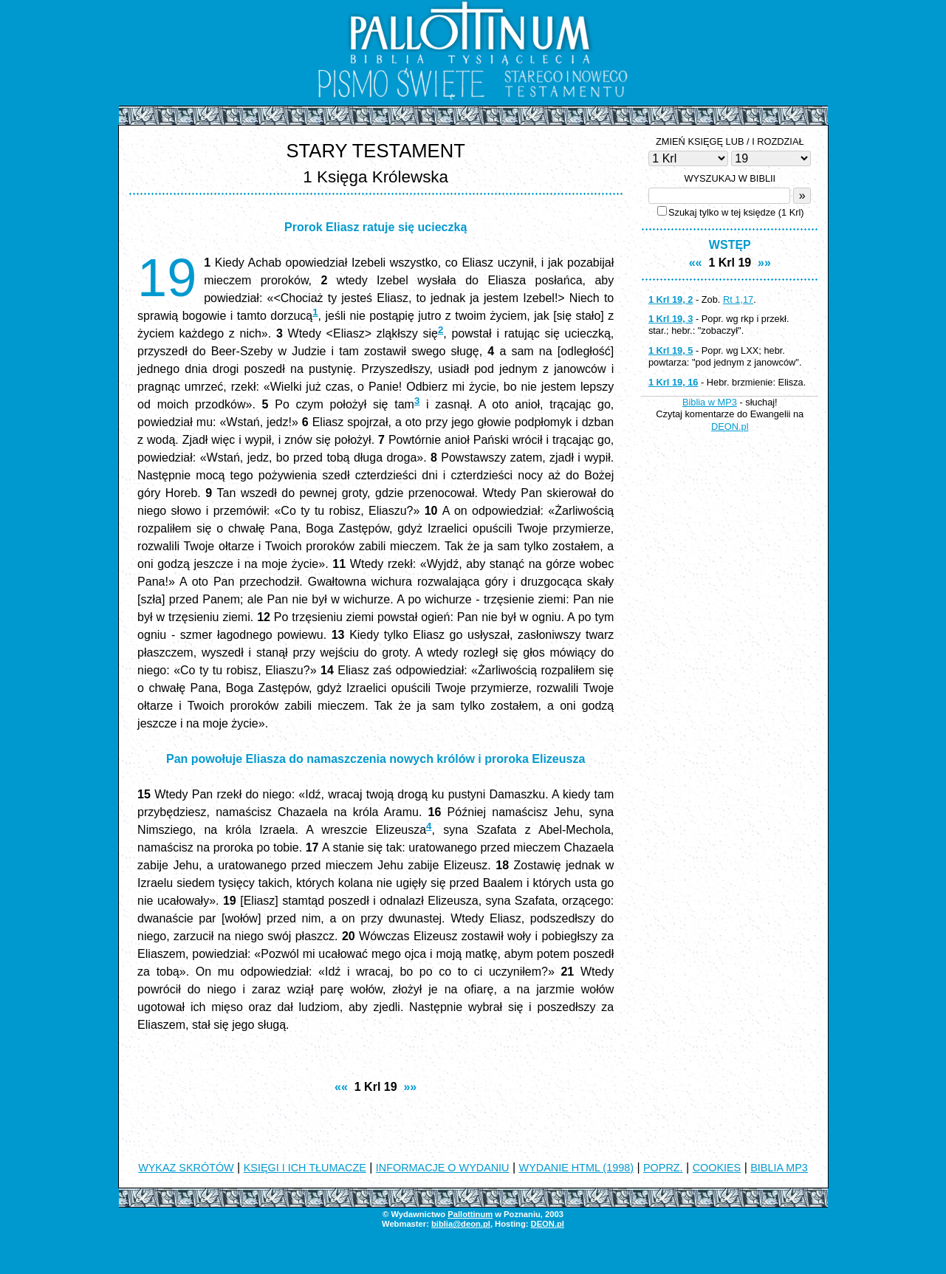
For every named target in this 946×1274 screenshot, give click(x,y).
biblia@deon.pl (460, 1223)
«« (341, 1086)
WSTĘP (730, 245)
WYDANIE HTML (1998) (576, 1168)
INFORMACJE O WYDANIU (443, 1168)
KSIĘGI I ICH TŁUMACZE (305, 1168)
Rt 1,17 (738, 299)
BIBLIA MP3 (779, 1168)
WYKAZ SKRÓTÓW (186, 1168)
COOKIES (717, 1168)
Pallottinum (470, 1214)
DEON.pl (730, 426)
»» (410, 1086)
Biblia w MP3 (709, 402)
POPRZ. (663, 1168)
